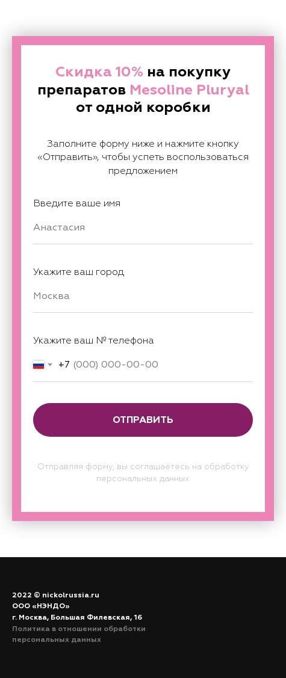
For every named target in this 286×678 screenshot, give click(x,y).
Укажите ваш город (78, 272)
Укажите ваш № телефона (93, 340)
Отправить (143, 420)
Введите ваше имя (76, 203)
